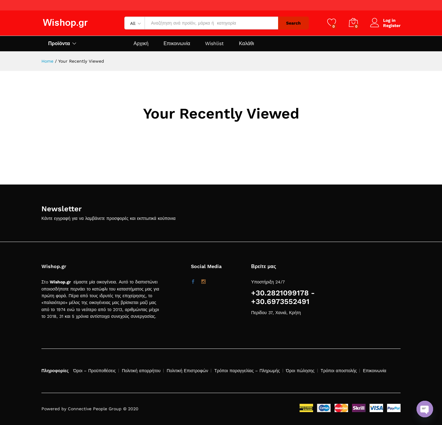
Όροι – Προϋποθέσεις (94, 370)
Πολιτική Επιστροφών (187, 370)
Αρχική (141, 43)
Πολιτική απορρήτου (141, 370)
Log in (383, 20)
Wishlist (214, 43)
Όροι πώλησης (300, 370)
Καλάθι (246, 43)
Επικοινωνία (177, 43)
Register (392, 25)
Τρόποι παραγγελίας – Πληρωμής (247, 370)
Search (293, 23)
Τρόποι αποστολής (339, 370)
